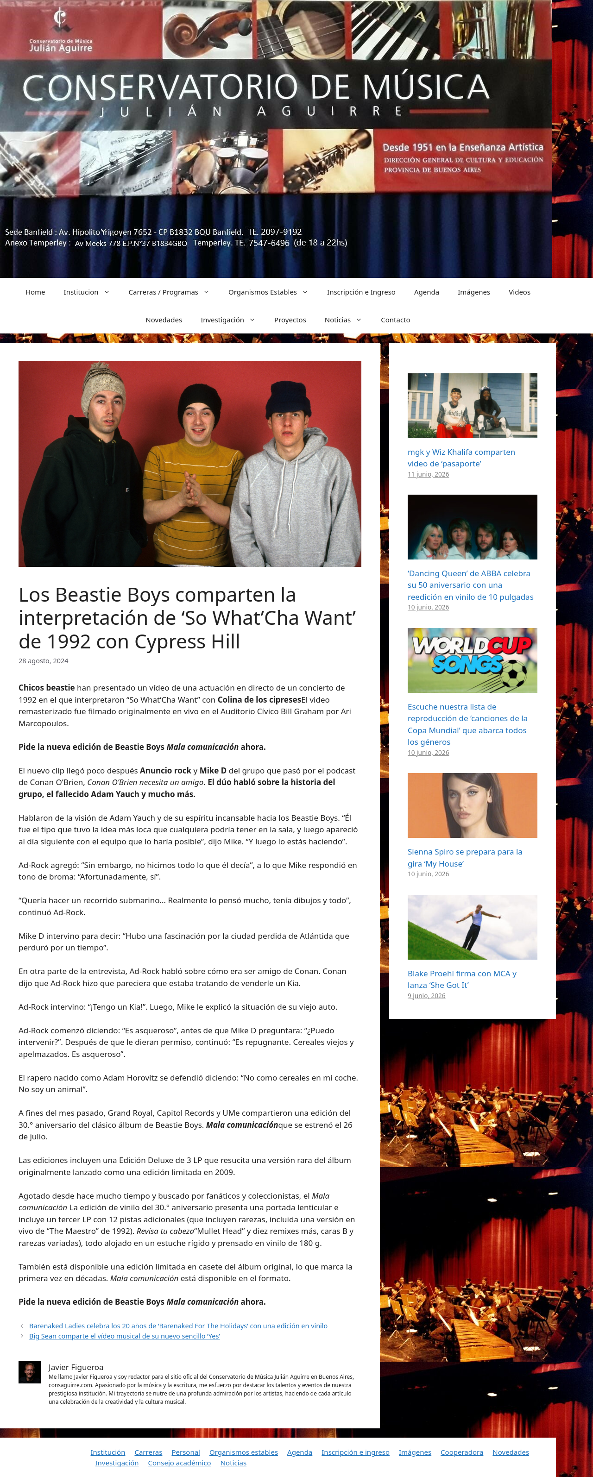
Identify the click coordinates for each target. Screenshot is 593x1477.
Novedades (163, 319)
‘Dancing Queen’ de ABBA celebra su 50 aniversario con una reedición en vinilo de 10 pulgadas (471, 585)
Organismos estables (243, 1452)
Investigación (233, 319)
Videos (519, 291)
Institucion (92, 292)
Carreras (148, 1452)
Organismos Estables (273, 292)
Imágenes (474, 291)
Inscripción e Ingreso (361, 291)
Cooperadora (462, 1452)
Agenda (426, 291)
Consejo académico (179, 1462)
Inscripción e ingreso (356, 1452)
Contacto (395, 319)
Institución (108, 1452)
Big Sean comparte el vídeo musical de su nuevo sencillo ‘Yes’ (124, 1336)
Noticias (348, 319)
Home (35, 291)
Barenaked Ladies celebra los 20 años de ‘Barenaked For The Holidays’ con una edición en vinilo (178, 1325)
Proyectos (290, 319)
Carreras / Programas (174, 292)
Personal (185, 1452)
